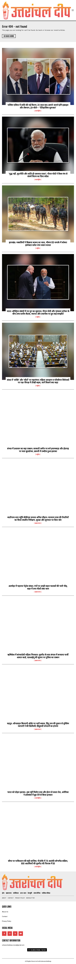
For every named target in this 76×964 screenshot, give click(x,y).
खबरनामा (38, 523)
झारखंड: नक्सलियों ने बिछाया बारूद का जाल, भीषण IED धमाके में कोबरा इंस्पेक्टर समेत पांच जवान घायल (38, 243)
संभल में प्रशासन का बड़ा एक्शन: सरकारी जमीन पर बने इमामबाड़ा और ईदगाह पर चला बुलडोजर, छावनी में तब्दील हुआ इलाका (38, 449)
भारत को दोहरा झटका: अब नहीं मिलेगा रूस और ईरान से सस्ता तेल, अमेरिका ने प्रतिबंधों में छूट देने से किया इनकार (38, 793)
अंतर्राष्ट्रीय (37, 111)
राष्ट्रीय (37, 248)
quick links (6, 906)
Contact (4, 916)
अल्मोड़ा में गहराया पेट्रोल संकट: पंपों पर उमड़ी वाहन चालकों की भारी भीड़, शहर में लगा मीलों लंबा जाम (38, 587)
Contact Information (11, 940)
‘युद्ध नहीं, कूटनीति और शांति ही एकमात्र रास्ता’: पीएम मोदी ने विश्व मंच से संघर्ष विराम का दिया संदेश (38, 175)
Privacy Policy (6, 921)
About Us (5, 912)
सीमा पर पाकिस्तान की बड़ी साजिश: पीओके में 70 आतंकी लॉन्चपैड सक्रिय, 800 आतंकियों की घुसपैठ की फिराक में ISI (38, 862)
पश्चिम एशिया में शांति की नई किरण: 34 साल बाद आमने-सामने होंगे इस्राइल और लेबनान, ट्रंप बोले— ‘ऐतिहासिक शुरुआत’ (38, 106)
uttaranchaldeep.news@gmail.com (13, 945)
